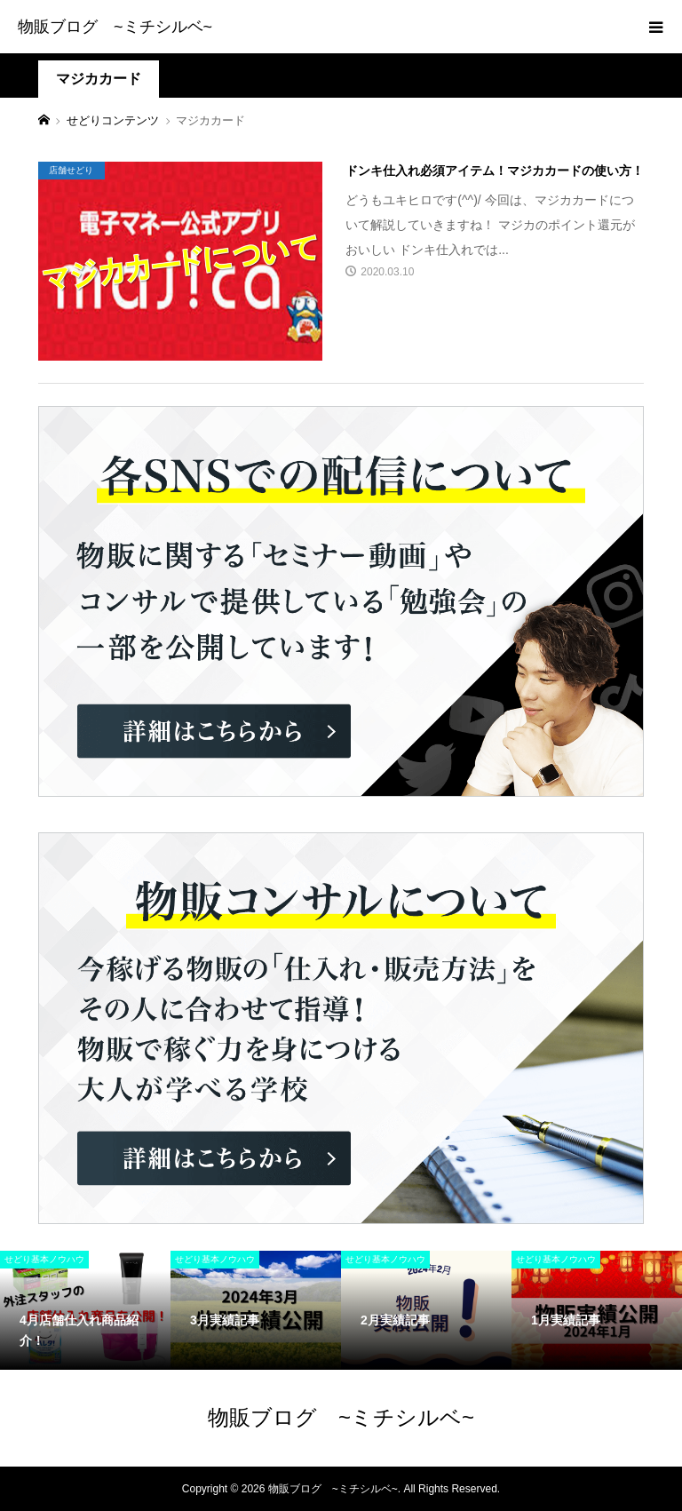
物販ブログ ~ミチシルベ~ (115, 27)
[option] (85, 1310)
